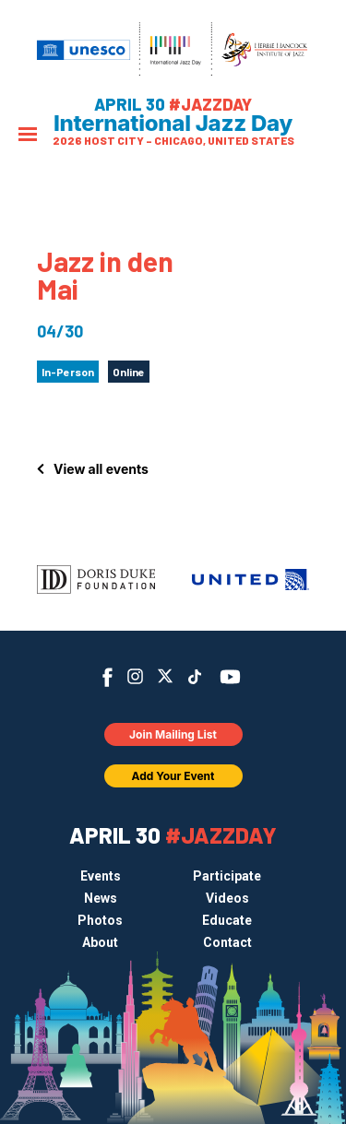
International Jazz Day (173, 123)
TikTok (194, 677)
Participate (227, 876)
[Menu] (27, 136)
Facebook (107, 677)
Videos (227, 898)
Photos (100, 920)
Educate (227, 920)
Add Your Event (173, 776)
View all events (101, 469)
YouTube (229, 677)
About (100, 942)
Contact (227, 942)
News (100, 898)
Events (100, 876)
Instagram (135, 676)
